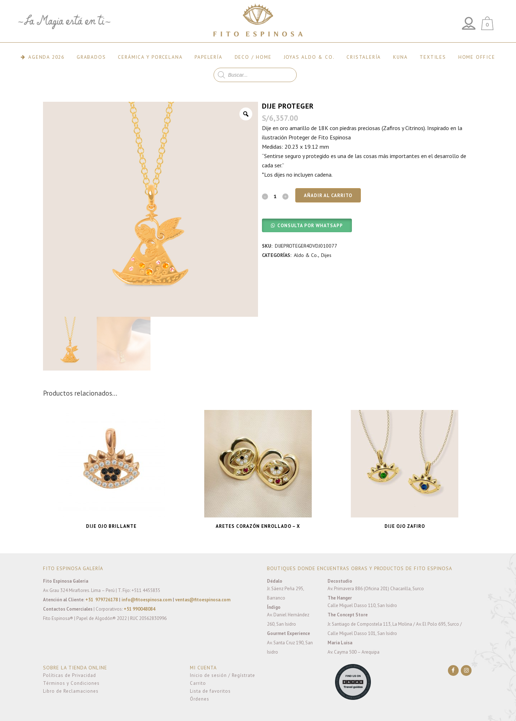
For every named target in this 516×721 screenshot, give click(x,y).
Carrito (198, 683)
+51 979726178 (101, 600)
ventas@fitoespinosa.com (202, 600)
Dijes (326, 255)
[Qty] (275, 196)
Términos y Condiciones (71, 683)
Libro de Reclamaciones (71, 691)
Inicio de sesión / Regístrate (222, 675)
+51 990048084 (139, 609)
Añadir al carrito (328, 195)
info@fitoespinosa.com (146, 600)
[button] (307, 225)
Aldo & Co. (306, 255)
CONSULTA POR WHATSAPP (310, 226)
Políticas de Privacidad (69, 675)
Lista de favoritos (210, 691)
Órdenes (199, 699)
